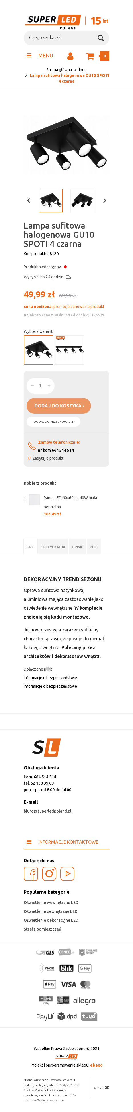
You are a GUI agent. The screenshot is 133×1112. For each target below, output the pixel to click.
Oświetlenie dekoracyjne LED (51, 920)
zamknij (101, 1087)
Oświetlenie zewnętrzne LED (51, 911)
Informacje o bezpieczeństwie (50, 677)
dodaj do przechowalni (54, 421)
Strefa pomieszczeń (42, 929)
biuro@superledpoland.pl (47, 811)
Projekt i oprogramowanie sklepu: (67, 1065)
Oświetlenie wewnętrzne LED (51, 902)
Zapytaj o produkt (47, 458)
